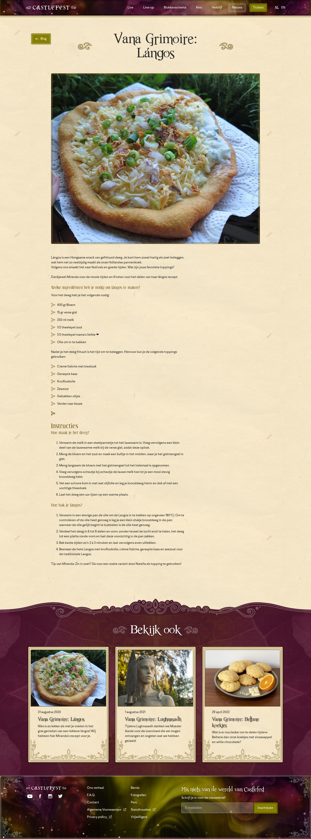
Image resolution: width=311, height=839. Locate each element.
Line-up (148, 7)
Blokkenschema (175, 7)
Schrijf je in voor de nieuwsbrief (203, 798)
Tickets (258, 7)
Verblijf (217, 7)
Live (130, 7)
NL (277, 7)
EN (283, 7)
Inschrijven (265, 808)
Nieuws (237, 7)
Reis (199, 7)
